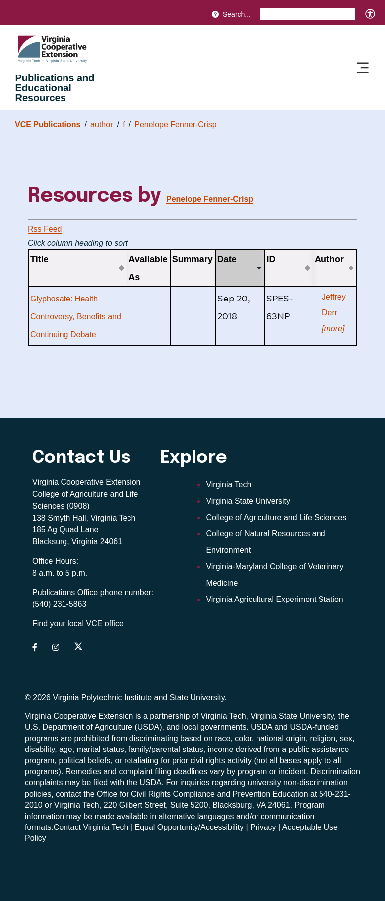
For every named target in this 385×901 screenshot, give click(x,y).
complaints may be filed (66, 782)
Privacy (263, 827)
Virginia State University (248, 501)
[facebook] (175, 868)
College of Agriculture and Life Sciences (276, 517)
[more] (333, 328)
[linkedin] (210, 868)
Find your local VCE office (78, 623)
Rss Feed (45, 229)
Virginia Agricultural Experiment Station (274, 599)
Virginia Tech (228, 484)
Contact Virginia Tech (91, 827)
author (104, 125)
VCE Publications (51, 124)
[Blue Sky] (163, 868)
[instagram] (198, 868)
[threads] (187, 868)
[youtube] (222, 868)
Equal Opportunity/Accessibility (189, 827)
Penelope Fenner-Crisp (175, 124)
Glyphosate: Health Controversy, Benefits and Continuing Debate (75, 317)
